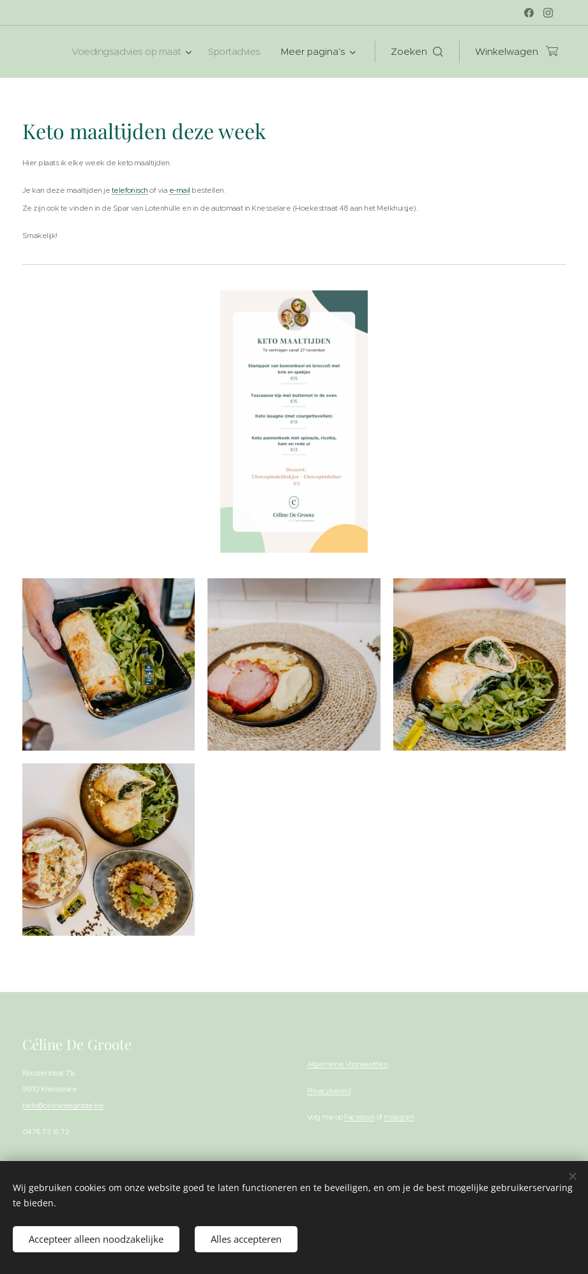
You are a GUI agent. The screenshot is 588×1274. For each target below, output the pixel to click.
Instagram (399, 1117)
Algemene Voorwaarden (347, 1064)
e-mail (179, 190)
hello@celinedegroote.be (62, 1105)
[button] (417, 52)
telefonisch (130, 190)
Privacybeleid (329, 1090)
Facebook (359, 1117)
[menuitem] (127, 52)
